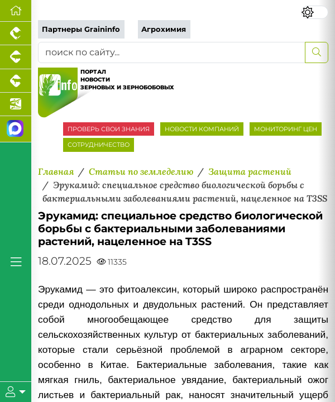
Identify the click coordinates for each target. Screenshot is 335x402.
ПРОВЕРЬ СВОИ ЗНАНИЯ (109, 129)
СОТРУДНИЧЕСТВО (99, 145)
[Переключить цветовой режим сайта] (314, 12)
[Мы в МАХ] (15, 129)
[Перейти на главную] (15, 11)
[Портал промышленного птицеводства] (15, 33)
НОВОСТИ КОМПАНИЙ (202, 129)
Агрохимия (163, 29)
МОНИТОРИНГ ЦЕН (285, 129)
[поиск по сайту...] (171, 52)
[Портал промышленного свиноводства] (15, 57)
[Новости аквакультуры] (15, 104)
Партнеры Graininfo (81, 29)
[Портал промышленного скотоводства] (15, 81)
